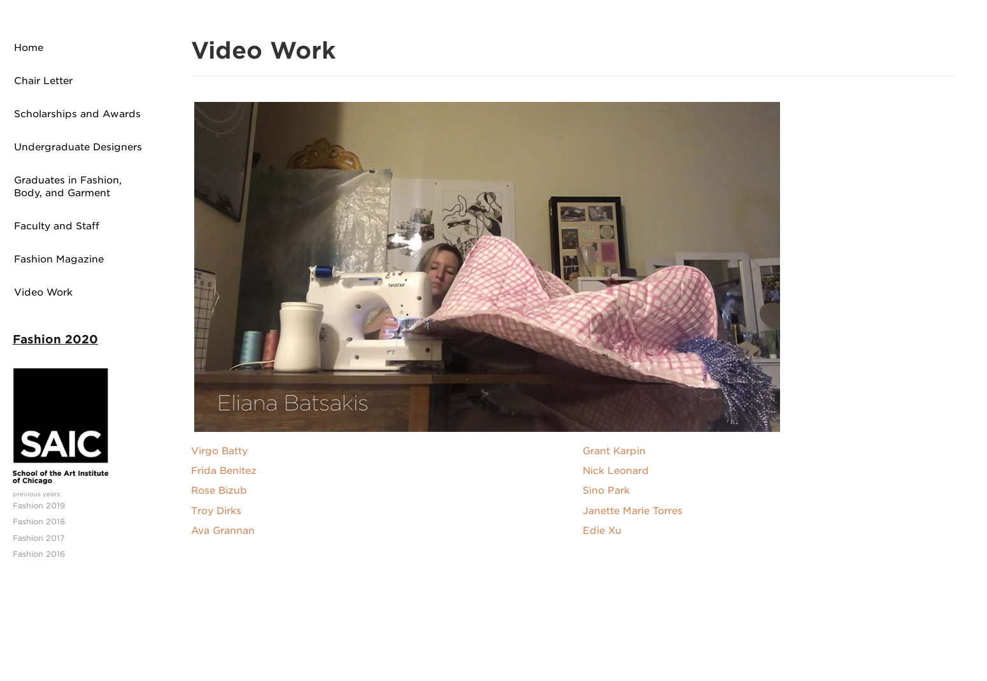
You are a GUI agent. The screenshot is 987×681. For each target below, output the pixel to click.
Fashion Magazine (59, 259)
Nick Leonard (616, 471)
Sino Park (606, 490)
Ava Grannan (223, 530)
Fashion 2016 (39, 554)
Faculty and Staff (56, 226)
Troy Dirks (216, 511)
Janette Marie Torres (633, 511)
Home (28, 48)
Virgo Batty (219, 451)
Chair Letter (43, 81)
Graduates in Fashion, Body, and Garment (68, 187)
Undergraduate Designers (78, 147)
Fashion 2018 (39, 521)
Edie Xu (602, 530)
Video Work (43, 292)
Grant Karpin (614, 451)
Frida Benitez (224, 471)
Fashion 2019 (39, 505)
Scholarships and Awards (77, 114)
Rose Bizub (219, 490)
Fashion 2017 (39, 538)
